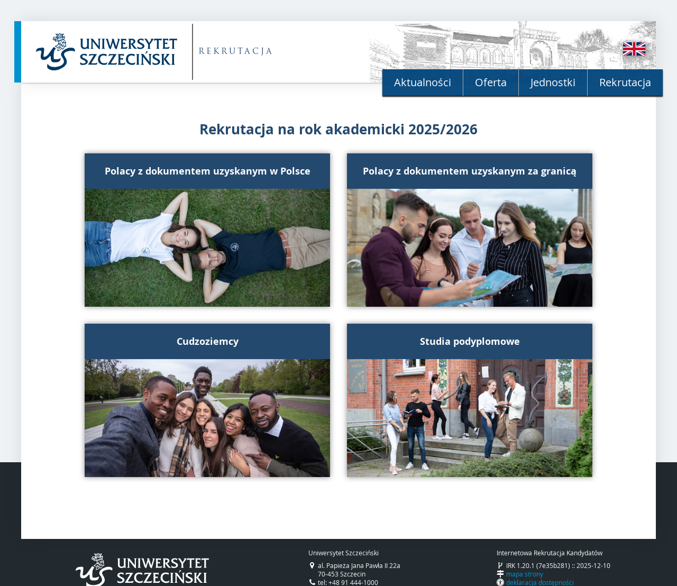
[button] (207, 230)
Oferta (491, 82)
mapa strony (524, 574)
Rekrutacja (625, 82)
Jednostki (552, 82)
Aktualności (422, 82)
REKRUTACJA (236, 52)
